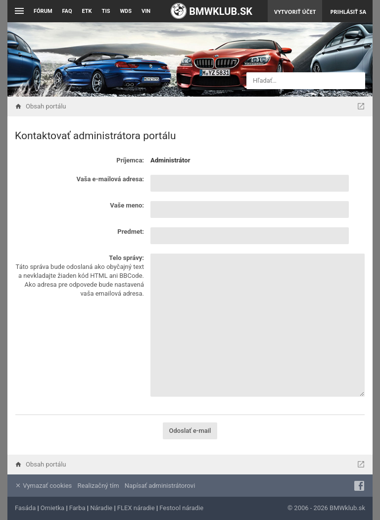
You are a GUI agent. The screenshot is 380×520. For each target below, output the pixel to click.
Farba (77, 508)
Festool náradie (181, 508)
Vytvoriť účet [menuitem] (295, 11)
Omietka (52, 508)
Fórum (43, 11)
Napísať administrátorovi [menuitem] (160, 485)
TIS (106, 11)
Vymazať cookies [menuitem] (43, 485)
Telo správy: (126, 257)
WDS (126, 11)
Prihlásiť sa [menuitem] (348, 11)
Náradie (101, 508)
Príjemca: (130, 160)
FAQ (67, 11)
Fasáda (25, 508)
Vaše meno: (127, 205)
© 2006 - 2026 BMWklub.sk (326, 508)
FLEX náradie (136, 508)
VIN (146, 11)
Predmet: (130, 231)
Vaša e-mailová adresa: (110, 179)
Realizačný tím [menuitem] (98, 485)
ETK (87, 11)
